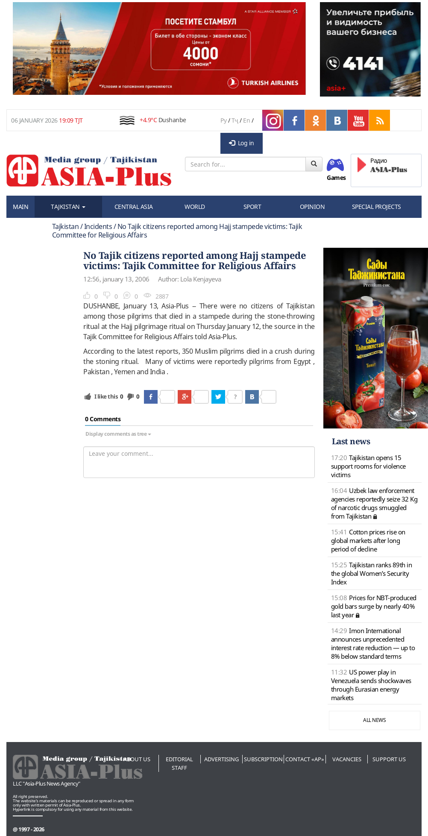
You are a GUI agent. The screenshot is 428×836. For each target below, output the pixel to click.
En (246, 120)
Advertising (221, 759)
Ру (223, 120)
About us (136, 759)
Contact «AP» (304, 759)
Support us (389, 759)
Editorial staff (179, 763)
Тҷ (235, 120)
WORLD (195, 206)
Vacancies (346, 759)
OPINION (312, 206)
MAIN (20, 206)
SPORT (252, 206)
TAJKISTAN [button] (68, 206)
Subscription (263, 759)
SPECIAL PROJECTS (376, 206)
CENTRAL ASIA (133, 206)
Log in (241, 143)
